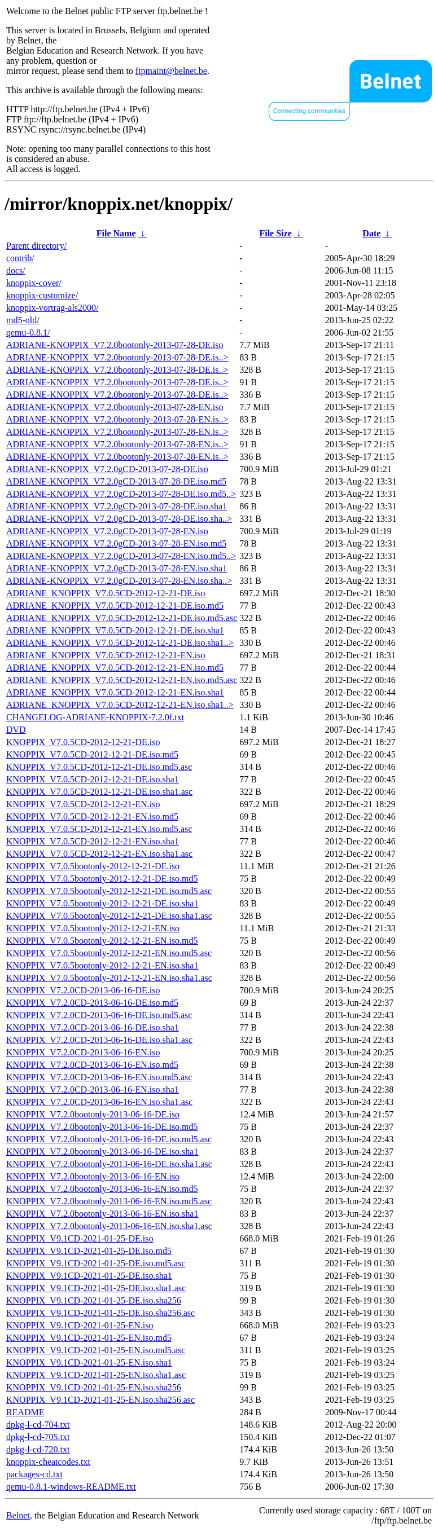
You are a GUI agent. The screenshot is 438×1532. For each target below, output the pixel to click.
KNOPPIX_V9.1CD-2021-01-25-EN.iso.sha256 (93, 1387)
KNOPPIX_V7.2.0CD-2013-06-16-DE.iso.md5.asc (99, 1015)
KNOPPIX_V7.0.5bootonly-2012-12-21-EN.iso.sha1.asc (109, 978)
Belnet (18, 1515)
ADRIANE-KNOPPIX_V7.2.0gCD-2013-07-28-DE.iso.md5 (116, 481)
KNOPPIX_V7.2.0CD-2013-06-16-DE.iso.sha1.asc (99, 1040)
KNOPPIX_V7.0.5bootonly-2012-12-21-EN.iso (92, 928)
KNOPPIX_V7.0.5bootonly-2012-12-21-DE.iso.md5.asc (109, 891)
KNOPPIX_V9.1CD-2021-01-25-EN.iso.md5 (89, 1337)
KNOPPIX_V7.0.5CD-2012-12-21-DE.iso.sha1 (92, 779)
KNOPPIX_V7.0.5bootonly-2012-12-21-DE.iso (92, 866)
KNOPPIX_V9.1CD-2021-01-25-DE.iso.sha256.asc (100, 1313)
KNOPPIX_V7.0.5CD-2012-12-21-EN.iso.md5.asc (99, 829)
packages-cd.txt (34, 1474)
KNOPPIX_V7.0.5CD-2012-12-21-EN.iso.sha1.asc (99, 854)
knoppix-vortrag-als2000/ (52, 307)
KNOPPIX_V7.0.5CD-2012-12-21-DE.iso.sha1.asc (99, 791)
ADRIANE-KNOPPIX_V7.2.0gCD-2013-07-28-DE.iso (107, 469)
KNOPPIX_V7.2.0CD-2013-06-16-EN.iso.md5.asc (99, 1077)
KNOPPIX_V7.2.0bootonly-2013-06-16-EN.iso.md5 (102, 1189)
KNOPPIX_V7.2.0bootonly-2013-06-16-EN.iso (92, 1176)
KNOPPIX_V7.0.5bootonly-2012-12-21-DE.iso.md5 (102, 878)
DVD (16, 729)
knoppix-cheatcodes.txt (48, 1462)
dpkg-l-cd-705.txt (37, 1437)
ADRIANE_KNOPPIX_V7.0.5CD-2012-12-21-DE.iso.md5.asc (121, 618)
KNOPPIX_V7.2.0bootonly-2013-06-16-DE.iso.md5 (102, 1127)
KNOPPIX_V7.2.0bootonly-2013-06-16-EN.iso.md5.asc (109, 1201)
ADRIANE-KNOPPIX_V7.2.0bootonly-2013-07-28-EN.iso (114, 407)
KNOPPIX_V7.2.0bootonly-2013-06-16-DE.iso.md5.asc (109, 1139)
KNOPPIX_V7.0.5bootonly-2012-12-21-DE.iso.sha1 (102, 903)
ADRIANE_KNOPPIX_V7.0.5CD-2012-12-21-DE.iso (105, 593)
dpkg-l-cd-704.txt (37, 1424)
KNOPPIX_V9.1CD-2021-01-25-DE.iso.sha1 (89, 1275)
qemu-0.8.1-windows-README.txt (71, 1486)
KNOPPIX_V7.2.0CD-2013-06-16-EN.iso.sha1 (92, 1089)
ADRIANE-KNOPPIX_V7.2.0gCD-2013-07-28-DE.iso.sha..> (119, 518)
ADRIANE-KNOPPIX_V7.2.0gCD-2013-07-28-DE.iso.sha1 (116, 506)
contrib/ (20, 258)
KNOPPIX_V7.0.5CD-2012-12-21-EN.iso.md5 (92, 816)
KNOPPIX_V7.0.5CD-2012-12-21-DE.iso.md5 (92, 754)
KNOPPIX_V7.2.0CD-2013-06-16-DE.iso (83, 990)
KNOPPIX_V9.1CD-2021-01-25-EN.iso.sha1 (89, 1362)
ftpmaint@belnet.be (171, 71)
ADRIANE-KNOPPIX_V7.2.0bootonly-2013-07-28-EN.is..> (117, 419)
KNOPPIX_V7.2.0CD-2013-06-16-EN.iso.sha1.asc (99, 1102)
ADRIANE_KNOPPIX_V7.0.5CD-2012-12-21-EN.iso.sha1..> (120, 705)
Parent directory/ (36, 245)
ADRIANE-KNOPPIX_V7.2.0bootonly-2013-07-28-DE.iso (114, 345)
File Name (116, 233)
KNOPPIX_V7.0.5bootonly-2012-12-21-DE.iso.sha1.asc (109, 916)
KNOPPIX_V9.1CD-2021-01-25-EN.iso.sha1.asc (96, 1375)
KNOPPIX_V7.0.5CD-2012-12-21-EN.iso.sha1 (92, 841)
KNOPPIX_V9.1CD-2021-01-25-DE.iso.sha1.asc (96, 1288)
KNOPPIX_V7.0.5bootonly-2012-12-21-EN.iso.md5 (102, 940)
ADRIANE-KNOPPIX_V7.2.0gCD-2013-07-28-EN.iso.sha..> (119, 580)
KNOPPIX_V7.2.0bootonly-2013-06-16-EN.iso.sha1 (102, 1213)
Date (371, 233)
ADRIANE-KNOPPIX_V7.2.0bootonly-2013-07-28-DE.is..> (117, 357)
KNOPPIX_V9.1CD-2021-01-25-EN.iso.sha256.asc (100, 1400)
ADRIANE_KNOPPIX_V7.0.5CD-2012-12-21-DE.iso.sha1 (115, 630)
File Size (275, 233)
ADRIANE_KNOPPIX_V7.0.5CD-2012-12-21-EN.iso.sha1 (115, 692)
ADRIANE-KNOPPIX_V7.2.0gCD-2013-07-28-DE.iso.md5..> (121, 494)
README (25, 1412)
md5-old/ (23, 320)
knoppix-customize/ (42, 295)
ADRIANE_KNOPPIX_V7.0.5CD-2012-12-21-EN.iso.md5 (115, 667)
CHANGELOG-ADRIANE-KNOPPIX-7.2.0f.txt (95, 717)
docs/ (15, 270)
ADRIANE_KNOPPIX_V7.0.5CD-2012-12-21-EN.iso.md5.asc (121, 680)
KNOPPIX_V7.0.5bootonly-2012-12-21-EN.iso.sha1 (102, 965)
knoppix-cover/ (34, 283)
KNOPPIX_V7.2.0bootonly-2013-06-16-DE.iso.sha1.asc (109, 1164)
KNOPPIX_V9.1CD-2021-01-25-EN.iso (79, 1325)
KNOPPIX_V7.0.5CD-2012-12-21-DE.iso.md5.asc (99, 767)
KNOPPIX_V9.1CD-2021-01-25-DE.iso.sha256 (93, 1300)
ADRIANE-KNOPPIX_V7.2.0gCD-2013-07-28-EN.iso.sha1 (116, 568)
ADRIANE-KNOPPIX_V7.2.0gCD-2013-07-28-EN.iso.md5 (116, 543)
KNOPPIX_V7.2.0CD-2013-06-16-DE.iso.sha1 (92, 1027)
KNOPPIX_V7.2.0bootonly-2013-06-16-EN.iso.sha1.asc (109, 1226)
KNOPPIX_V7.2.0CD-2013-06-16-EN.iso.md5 (92, 1064)
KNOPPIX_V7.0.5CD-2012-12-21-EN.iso (83, 804)
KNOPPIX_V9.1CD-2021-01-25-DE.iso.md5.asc (95, 1263)
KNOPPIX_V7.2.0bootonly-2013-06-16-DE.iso (92, 1114)
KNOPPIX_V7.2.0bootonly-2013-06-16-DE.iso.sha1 (102, 1151)
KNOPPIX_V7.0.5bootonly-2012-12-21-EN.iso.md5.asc (109, 953)
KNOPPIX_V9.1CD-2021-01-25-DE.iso (79, 1238)
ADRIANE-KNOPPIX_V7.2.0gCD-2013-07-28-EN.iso (107, 531)
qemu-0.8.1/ (28, 332)
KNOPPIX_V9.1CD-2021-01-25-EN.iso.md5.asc (95, 1350)
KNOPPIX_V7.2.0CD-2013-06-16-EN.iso (83, 1052)
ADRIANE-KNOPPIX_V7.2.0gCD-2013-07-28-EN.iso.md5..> (121, 556)
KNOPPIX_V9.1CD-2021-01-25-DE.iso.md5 (89, 1251)
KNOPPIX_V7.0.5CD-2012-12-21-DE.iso (83, 742)
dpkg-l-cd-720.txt (37, 1449)
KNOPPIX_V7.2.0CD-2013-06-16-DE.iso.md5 (92, 1002)
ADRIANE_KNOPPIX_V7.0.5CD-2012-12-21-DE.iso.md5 (115, 605)
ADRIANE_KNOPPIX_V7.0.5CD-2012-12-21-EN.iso (105, 655)
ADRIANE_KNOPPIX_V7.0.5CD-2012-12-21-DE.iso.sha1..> (120, 643)
